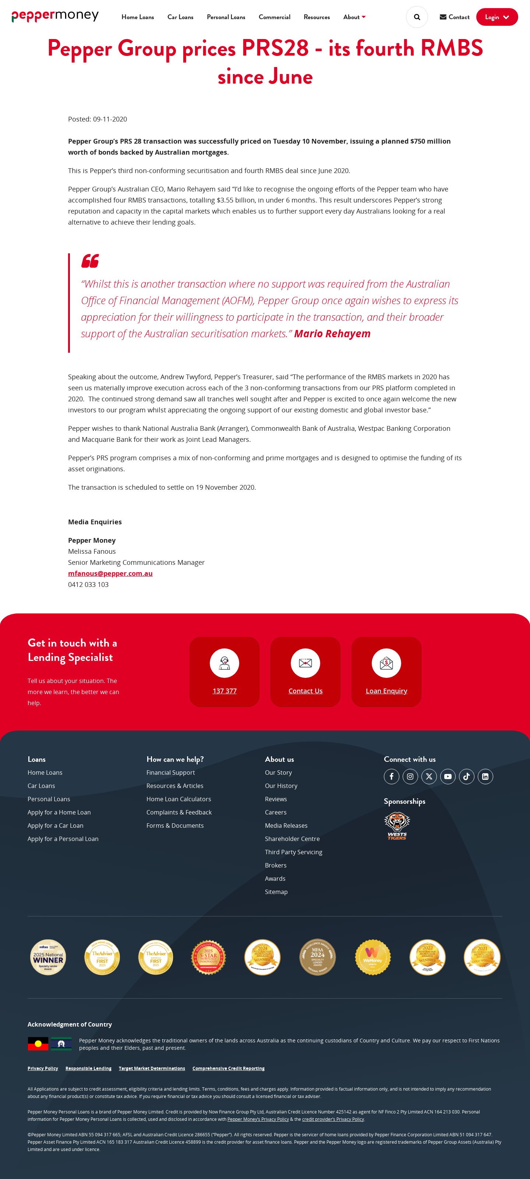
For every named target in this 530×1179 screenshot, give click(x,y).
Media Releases (286, 825)
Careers (276, 812)
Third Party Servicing (293, 852)
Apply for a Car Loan (56, 825)
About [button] (354, 17)
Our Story (278, 772)
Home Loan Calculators (178, 799)
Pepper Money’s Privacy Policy (258, 1119)
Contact (455, 17)
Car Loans (180, 17)
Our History (281, 785)
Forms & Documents (175, 825)
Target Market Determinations (152, 1068)
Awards (275, 878)
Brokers (276, 865)
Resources (317, 17)
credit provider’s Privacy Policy (333, 1119)
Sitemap (276, 891)
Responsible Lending (89, 1068)
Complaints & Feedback (179, 812)
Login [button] (497, 17)
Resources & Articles (175, 785)
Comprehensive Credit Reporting (228, 1068)
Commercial (274, 17)
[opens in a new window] (391, 776)
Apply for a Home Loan (59, 812)
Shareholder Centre (292, 838)
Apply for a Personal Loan (63, 838)
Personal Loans (226, 17)
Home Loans (137, 17)
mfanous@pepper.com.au (110, 573)
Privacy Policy (43, 1068)
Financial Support (170, 772)
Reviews (276, 799)
